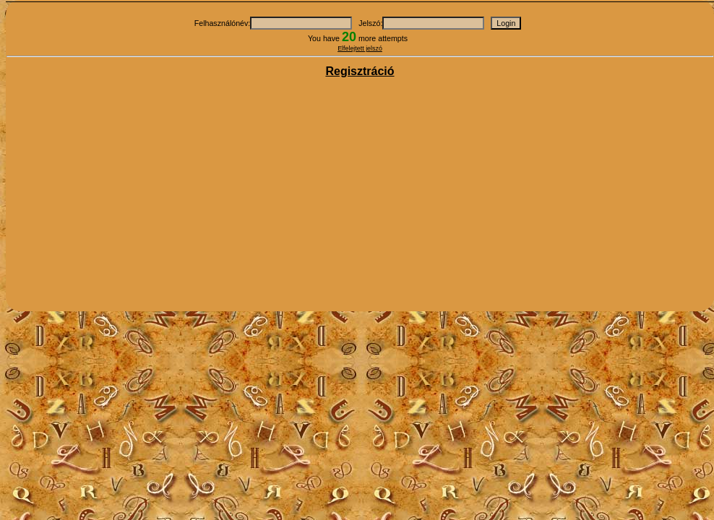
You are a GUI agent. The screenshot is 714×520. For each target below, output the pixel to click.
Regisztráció (359, 71)
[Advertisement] (360, 196)
